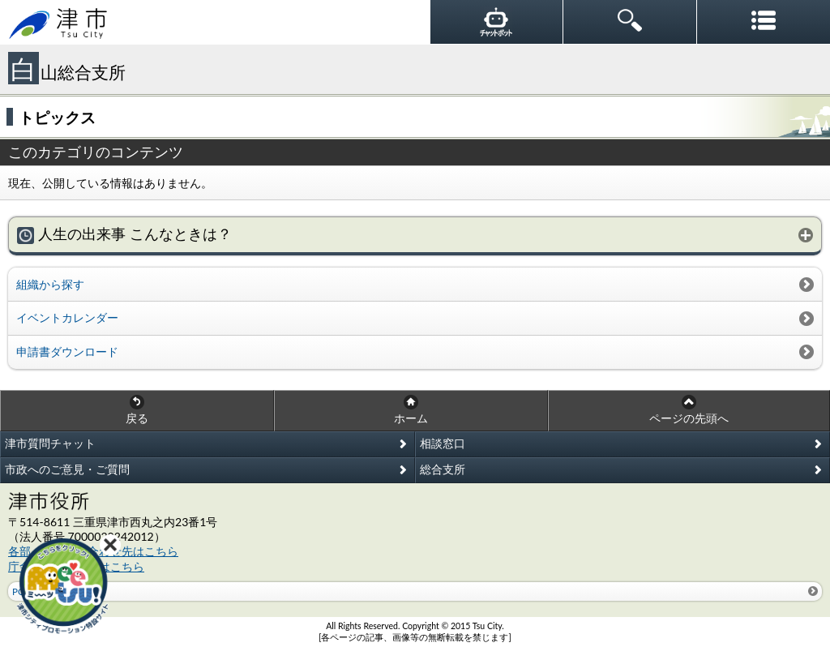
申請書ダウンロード (67, 351)
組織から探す (50, 284)
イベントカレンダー (67, 317)
